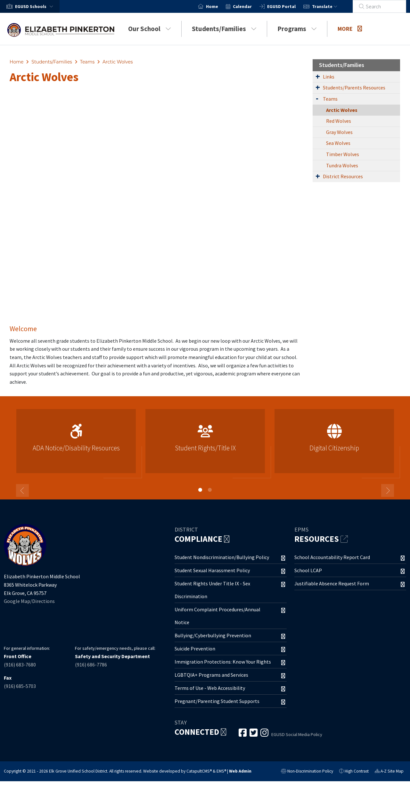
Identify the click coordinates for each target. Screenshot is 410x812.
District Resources (343, 176)
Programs (297, 28)
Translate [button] (332, 6)
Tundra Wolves (342, 165)
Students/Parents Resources (354, 87)
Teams (87, 62)
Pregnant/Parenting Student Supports (217, 701)
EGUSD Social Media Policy (296, 734)
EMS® (221, 771)
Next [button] (387, 490)
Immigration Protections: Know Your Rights (223, 661)
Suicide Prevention (195, 648)
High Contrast (357, 771)
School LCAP (308, 570)
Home (220, 6)
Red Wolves (338, 121)
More (350, 28)
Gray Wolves (339, 132)
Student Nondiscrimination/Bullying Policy (222, 557)
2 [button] (210, 490)
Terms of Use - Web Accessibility (210, 688)
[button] (35, 6)
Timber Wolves (342, 154)
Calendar (250, 6)
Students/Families (224, 28)
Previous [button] (22, 490)
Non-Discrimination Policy (307, 771)
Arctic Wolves (117, 62)
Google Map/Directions (29, 601)
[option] (76, 444)
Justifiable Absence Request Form (331, 583)
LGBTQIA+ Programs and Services (211, 675)
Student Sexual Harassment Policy (212, 570)
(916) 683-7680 (20, 664)
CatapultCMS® (199, 771)
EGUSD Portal (289, 6)
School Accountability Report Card (332, 557)
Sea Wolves (338, 143)
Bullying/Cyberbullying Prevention (213, 635)
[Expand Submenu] (318, 76)
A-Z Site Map (389, 771)
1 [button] (200, 490)
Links (328, 76)
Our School (149, 28)
